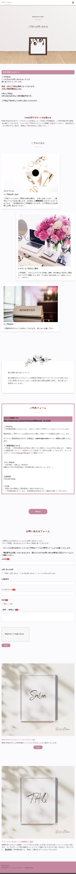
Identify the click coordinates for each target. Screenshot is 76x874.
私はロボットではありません (13, 634)
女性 (10, 604)
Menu (38, 511)
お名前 (4, 559)
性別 (3, 600)
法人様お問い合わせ (27, 573)
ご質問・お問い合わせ (10, 573)
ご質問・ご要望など (8, 610)
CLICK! (8, 849)
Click (38, 747)
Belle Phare (5, 865)
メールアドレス (7, 589)
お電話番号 (5, 579)
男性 (4, 604)
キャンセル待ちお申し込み (45, 573)
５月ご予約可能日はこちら (12, 89)
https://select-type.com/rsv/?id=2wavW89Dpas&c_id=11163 (27, 421)
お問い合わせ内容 (7, 569)
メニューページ (23, 453)
